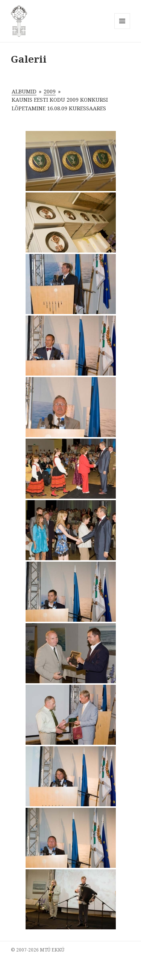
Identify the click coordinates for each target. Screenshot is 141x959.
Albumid (24, 91)
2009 (50, 91)
